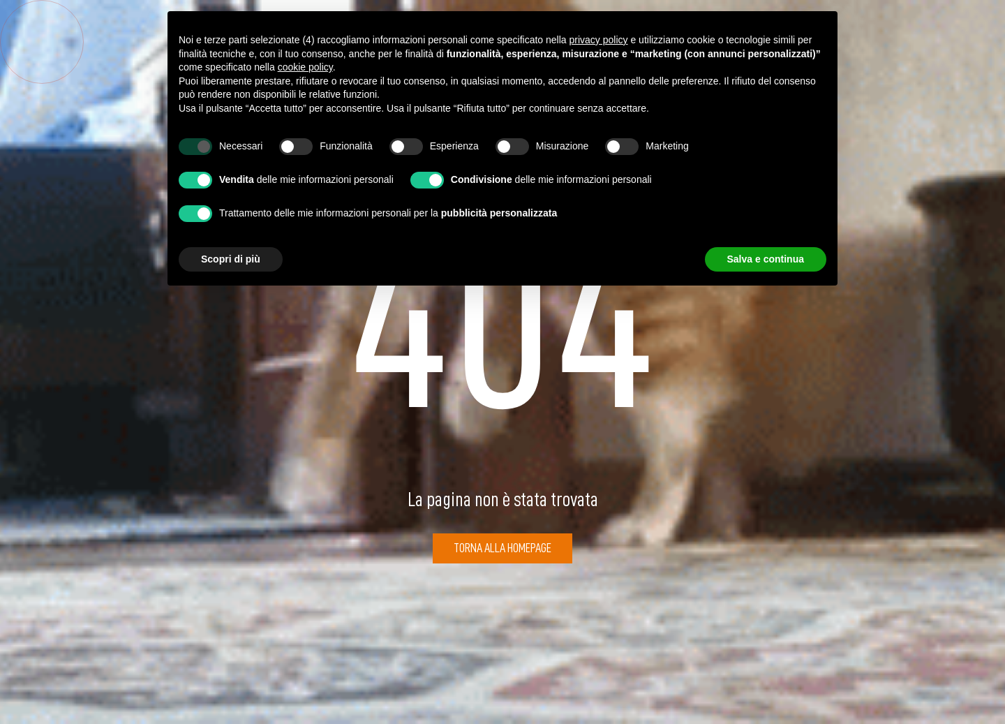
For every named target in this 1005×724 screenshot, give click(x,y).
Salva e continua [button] (765, 259)
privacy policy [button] (599, 39)
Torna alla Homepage (502, 548)
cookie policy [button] (305, 67)
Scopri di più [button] (230, 259)
